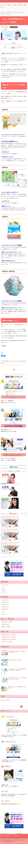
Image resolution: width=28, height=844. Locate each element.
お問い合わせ (8, 835)
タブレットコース (15, 361)
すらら (3, 611)
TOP (13, 12)
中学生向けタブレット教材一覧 (9, 636)
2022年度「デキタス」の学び (15, 659)
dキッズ (4, 613)
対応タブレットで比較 (7, 621)
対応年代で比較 (5, 624)
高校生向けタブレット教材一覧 (9, 639)
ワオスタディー (5, 606)
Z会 (4, 346)
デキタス (4, 591)
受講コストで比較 (6, 626)
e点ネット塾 (5, 604)
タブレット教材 (14, 27)
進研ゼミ (4, 454)
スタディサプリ (5, 425)
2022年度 (6, 361)
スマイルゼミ (5, 396)
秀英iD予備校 (5, 609)
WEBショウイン (5, 602)
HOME (1, 835)
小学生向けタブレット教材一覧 (9, 634)
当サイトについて (16, 835)
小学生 (20, 361)
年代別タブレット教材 (7, 641)
